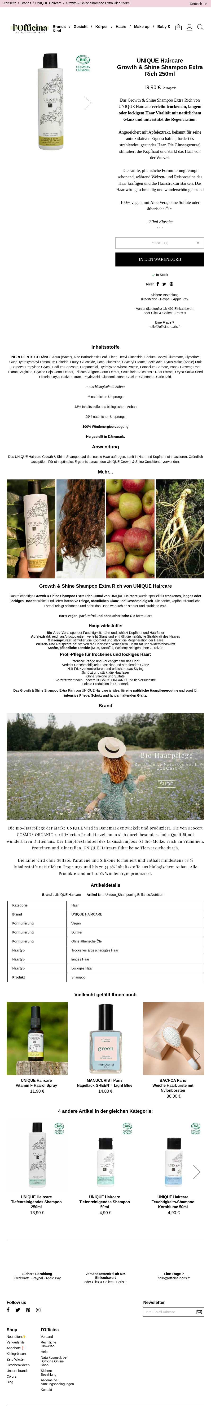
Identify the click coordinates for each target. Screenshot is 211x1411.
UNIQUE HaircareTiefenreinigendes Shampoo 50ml (104, 1202)
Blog (10, 1382)
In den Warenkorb (160, 259)
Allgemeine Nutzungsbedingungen (57, 1382)
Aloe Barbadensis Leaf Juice (94, 357)
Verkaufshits (16, 1342)
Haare (121, 27)
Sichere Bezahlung (48, 1372)
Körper (101, 27)
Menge (157, 243)
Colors (11, 1376)
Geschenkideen (18, 1365)
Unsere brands (17, 1371)
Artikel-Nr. (95, 895)
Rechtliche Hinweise (48, 1344)
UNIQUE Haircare (160, 60)
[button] (90, 103)
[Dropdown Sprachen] (199, 4)
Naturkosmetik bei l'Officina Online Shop (54, 1361)
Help (44, 1352)
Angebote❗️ (16, 1348)
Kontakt (46, 1390)
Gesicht (81, 27)
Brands (59, 27)
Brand (47, 895)
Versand (47, 1337)
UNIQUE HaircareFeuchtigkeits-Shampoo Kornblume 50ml (172, 1202)
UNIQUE (21, 457)
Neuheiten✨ (16, 1337)
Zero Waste (15, 1359)
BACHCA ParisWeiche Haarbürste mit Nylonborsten (172, 1085)
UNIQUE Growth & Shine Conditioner (134, 462)
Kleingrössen (16, 1354)
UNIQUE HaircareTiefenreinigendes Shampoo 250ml (36, 1202)
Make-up (141, 27)
